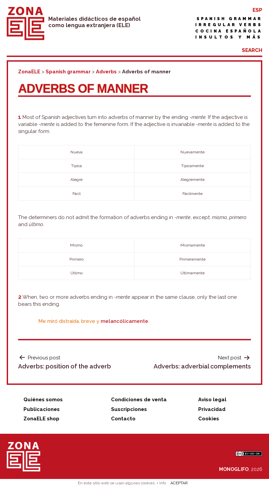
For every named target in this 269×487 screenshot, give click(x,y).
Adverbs (106, 72)
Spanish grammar (229, 18)
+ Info (161, 483)
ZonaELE (29, 72)
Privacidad (211, 409)
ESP (257, 10)
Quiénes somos (43, 400)
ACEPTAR (179, 483)
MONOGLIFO (234, 469)
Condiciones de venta (139, 400)
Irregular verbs (228, 24)
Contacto (123, 419)
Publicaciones (41, 409)
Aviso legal (212, 400)
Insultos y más (228, 37)
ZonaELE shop (41, 419)
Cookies (208, 419)
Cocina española (228, 31)
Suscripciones (129, 409)
